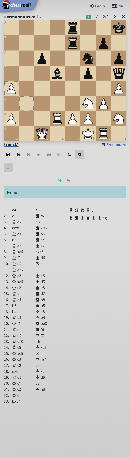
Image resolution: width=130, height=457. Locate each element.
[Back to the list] (123, 16)
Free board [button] (113, 144)
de (117, 6)
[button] (71, 210)
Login (97, 6)
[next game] (114, 16)
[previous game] (97, 16)
